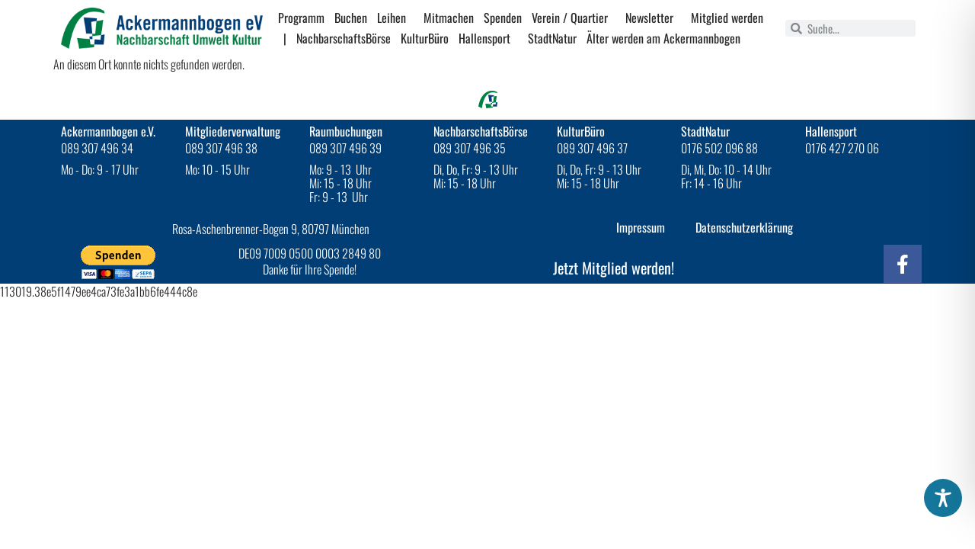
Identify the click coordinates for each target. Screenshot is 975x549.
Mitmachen (449, 17)
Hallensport (488, 38)
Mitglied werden (727, 17)
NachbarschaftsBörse (343, 38)
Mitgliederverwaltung (232, 131)
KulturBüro (425, 38)
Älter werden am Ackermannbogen (663, 38)
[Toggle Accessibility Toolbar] (943, 497)
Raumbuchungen (345, 131)
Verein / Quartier (573, 17)
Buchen (350, 17)
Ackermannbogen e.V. (108, 131)
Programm (301, 17)
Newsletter (653, 17)
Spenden (503, 17)
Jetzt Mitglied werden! (613, 267)
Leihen (395, 17)
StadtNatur (552, 38)
